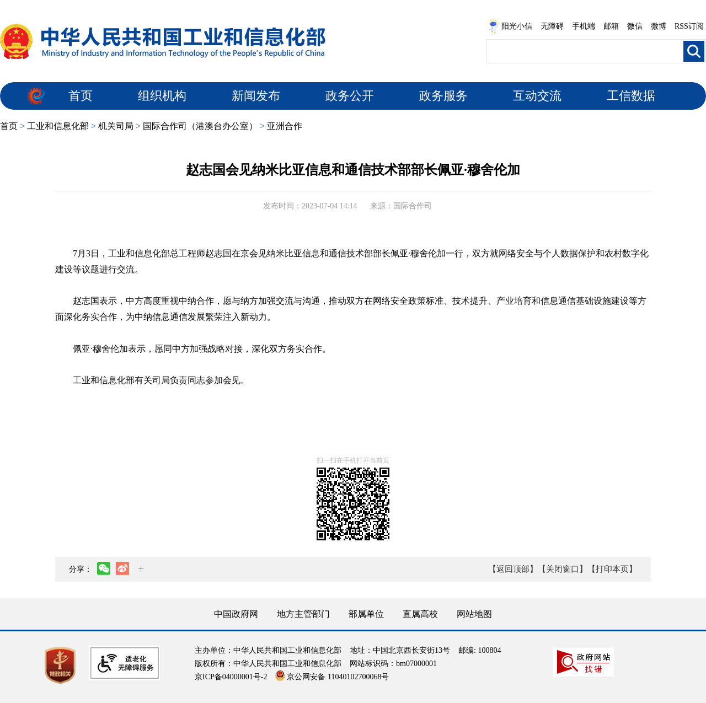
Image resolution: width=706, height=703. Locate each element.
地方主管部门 (303, 614)
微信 (635, 26)
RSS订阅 (689, 26)
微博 (658, 26)
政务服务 (443, 96)
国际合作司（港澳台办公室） (200, 126)
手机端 (583, 26)
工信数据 (631, 96)
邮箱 (611, 26)
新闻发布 (256, 96)
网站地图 (474, 614)
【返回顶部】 (513, 569)
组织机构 (162, 96)
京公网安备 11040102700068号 (332, 677)
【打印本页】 (612, 569)
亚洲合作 (284, 126)
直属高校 (420, 614)
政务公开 (349, 96)
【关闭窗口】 (562, 569)
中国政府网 (236, 614)
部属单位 (366, 614)
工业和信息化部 (58, 126)
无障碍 (552, 26)
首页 (80, 96)
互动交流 (537, 96)
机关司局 (115, 126)
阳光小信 (510, 26)
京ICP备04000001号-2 (231, 677)
